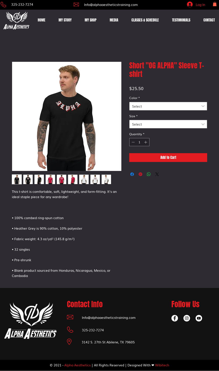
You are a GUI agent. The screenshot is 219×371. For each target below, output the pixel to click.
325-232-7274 (22, 4)
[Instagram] (186, 318)
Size (133, 116)
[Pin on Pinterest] (140, 174)
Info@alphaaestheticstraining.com (111, 4)
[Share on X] (157, 174)
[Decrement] (132, 142)
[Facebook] (174, 318)
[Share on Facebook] (132, 174)
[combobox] (168, 106)
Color (134, 98)
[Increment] (146, 142)
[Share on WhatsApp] (148, 174)
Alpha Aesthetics (77, 364)
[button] (215, 4)
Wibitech (162, 364)
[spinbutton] (139, 142)
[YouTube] (199, 318)
